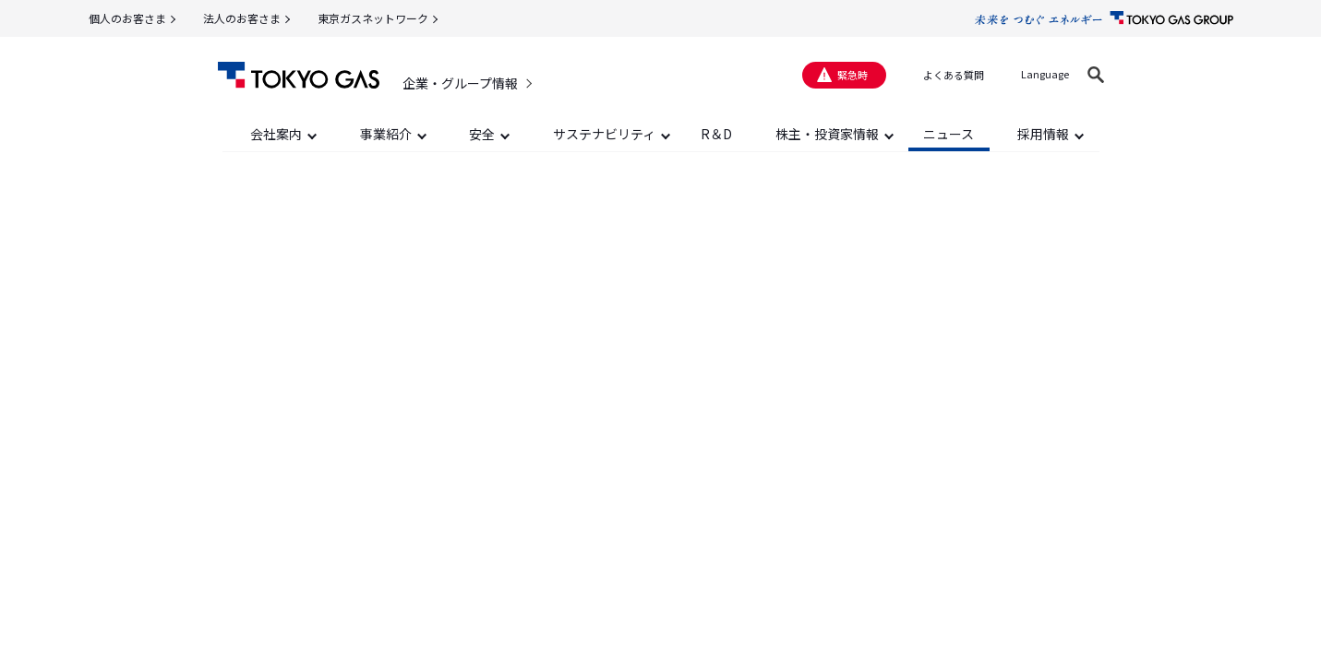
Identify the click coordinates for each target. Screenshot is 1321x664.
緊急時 (852, 74)
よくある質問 (953, 74)
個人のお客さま (127, 18)
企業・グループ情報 (460, 83)
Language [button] (1045, 73)
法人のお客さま (242, 18)
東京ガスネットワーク (373, 18)
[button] (1095, 74)
